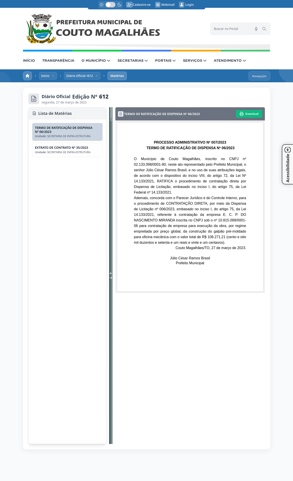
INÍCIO (29, 60)
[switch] (110, 4)
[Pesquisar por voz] (256, 29)
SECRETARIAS (133, 60)
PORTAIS (165, 60)
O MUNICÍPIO (95, 60)
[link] (114, 28)
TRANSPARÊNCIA (58, 60)
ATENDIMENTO (230, 60)
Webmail (165, 5)
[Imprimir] (249, 114)
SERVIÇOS (195, 60)
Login (186, 5)
